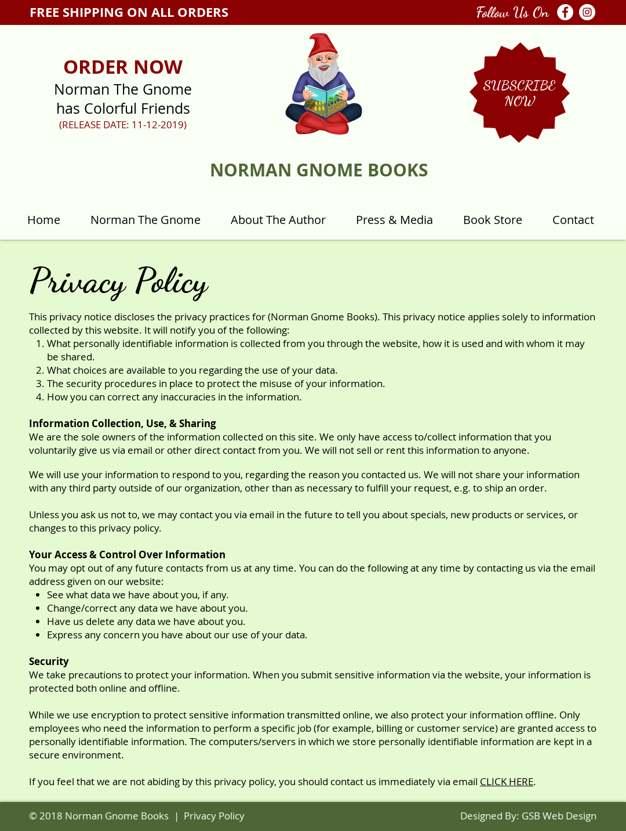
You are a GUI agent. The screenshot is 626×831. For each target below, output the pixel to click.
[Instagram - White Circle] (587, 12)
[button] (519, 85)
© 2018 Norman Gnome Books (99, 815)
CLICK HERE (506, 781)
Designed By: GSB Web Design (528, 815)
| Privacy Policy (209, 815)
